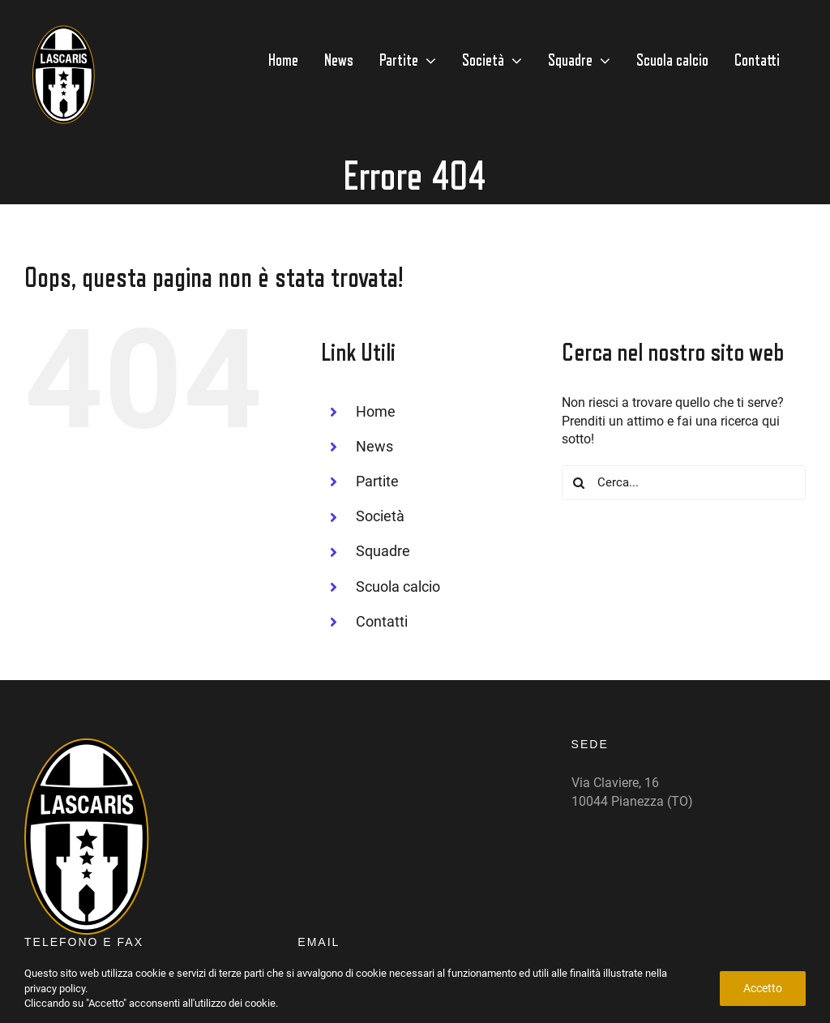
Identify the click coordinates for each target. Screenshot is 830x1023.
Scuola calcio (398, 586)
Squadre (383, 550)
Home (376, 411)
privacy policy (54, 988)
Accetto (762, 988)
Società (380, 515)
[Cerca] (579, 482)
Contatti (382, 621)
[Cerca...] (684, 482)
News (374, 446)
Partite (377, 481)
